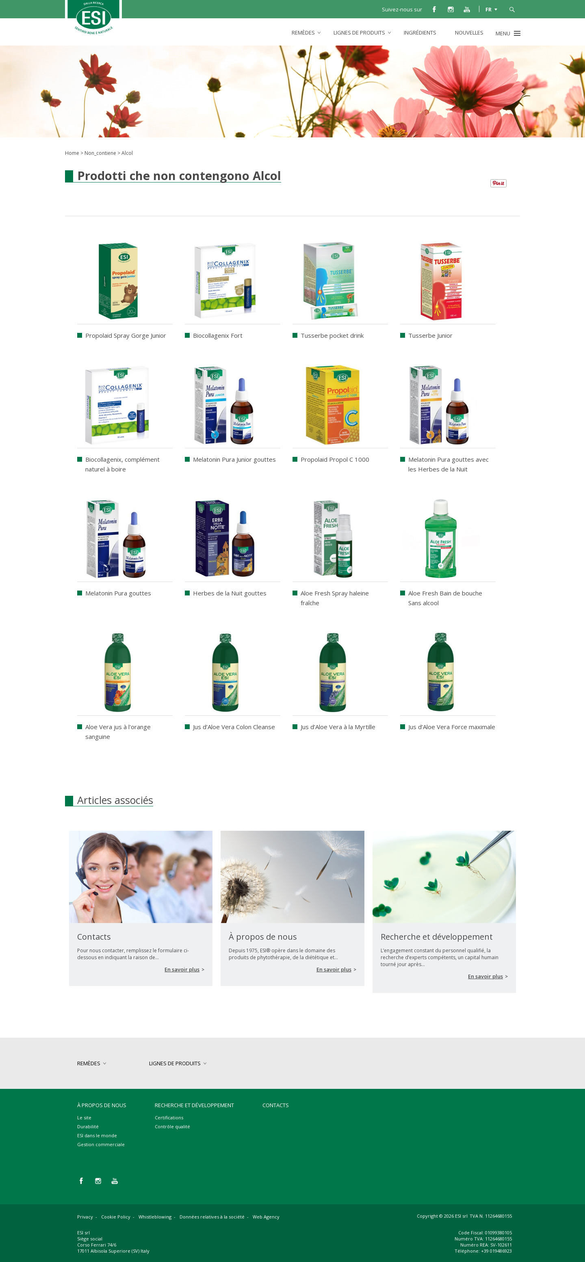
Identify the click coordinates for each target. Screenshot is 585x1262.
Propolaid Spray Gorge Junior (125, 335)
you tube (467, 9)
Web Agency (266, 1217)
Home (72, 153)
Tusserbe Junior (430, 335)
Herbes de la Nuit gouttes (229, 593)
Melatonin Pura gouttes (118, 593)
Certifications (169, 1117)
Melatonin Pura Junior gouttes (234, 459)
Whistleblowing (155, 1217)
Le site (84, 1117)
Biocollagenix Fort (218, 335)
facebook (434, 9)
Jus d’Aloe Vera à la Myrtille (338, 727)
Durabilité (88, 1126)
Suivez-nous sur (402, 9)
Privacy (85, 1217)
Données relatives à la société (212, 1217)
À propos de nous (101, 1105)
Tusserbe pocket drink (332, 335)
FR (488, 9)
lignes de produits (359, 32)
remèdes (303, 32)
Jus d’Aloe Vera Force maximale (451, 727)
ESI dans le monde (97, 1135)
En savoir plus (182, 969)
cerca (512, 9)
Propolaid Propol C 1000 (335, 459)
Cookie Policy (115, 1217)
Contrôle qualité (172, 1126)
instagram (450, 9)
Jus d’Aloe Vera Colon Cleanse (234, 727)
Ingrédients (420, 32)
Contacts (275, 1105)
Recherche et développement (194, 1105)
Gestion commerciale (101, 1144)
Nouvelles (469, 32)
